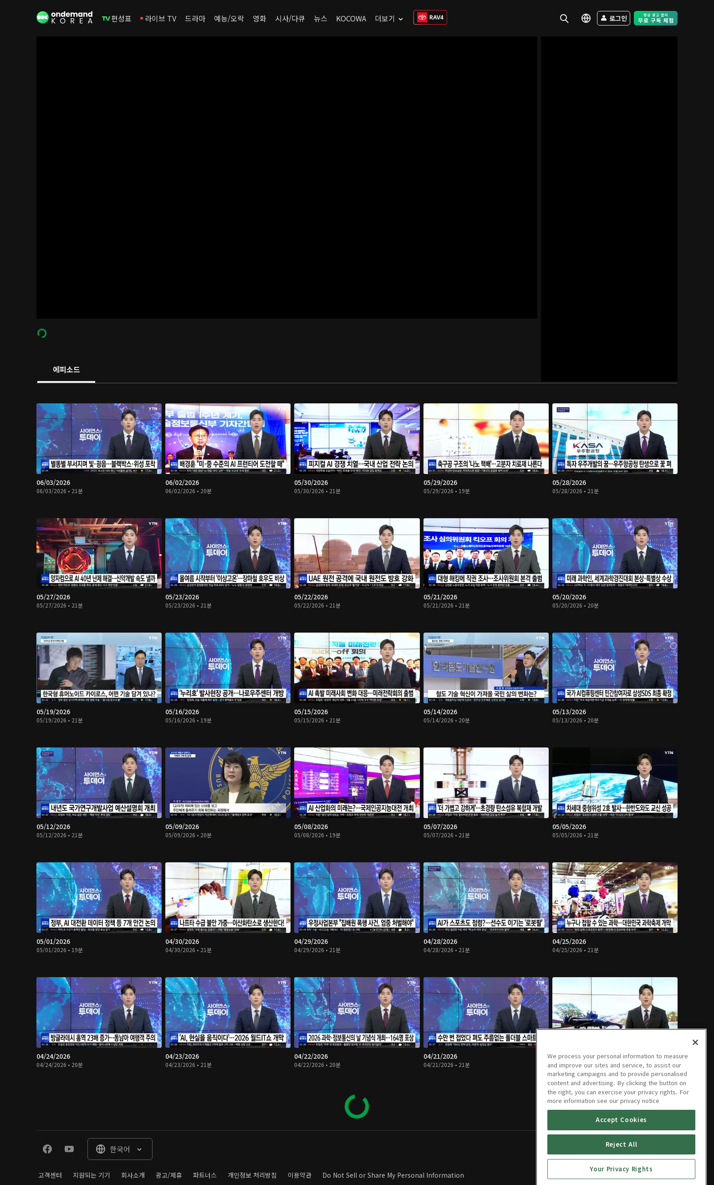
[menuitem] (116, 18)
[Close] (695, 1086)
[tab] (66, 370)
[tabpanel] (357, 756)
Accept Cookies (621, 1163)
